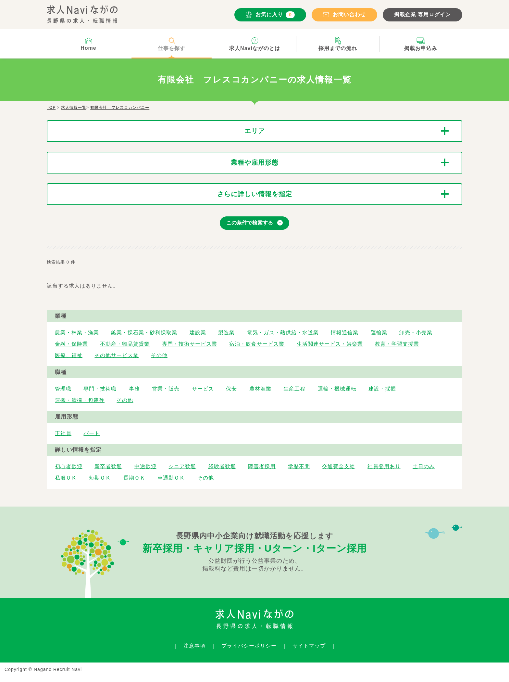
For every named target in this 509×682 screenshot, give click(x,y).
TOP (51, 107)
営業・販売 (166, 389)
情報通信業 (344, 332)
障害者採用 (262, 466)
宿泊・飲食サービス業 (256, 344)
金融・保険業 (71, 344)
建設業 (198, 332)
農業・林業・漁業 (77, 332)
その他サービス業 (116, 355)
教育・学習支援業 (397, 344)
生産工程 (294, 389)
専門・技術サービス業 (189, 344)
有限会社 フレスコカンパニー (119, 107)
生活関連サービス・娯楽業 (330, 344)
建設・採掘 (382, 389)
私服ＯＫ (66, 478)
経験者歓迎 (222, 466)
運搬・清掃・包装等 (80, 400)
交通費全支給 (338, 466)
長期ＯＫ (134, 478)
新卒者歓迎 (108, 466)
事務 (134, 389)
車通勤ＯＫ (171, 478)
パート (91, 433)
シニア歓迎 (182, 466)
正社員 (63, 433)
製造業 (226, 332)
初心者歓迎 (68, 466)
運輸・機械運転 (337, 389)
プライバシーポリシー (249, 646)
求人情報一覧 (73, 107)
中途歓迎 (145, 466)
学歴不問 (299, 466)
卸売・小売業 (415, 332)
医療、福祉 (68, 355)
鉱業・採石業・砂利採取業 (144, 332)
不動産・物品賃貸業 (125, 344)
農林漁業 (260, 389)
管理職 (63, 389)
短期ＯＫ (100, 478)
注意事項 (194, 646)
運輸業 (379, 332)
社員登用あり (384, 466)
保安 (231, 389)
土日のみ (424, 466)
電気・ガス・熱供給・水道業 (283, 332)
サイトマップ (309, 646)
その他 (159, 355)
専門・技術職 (100, 389)
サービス (203, 389)
